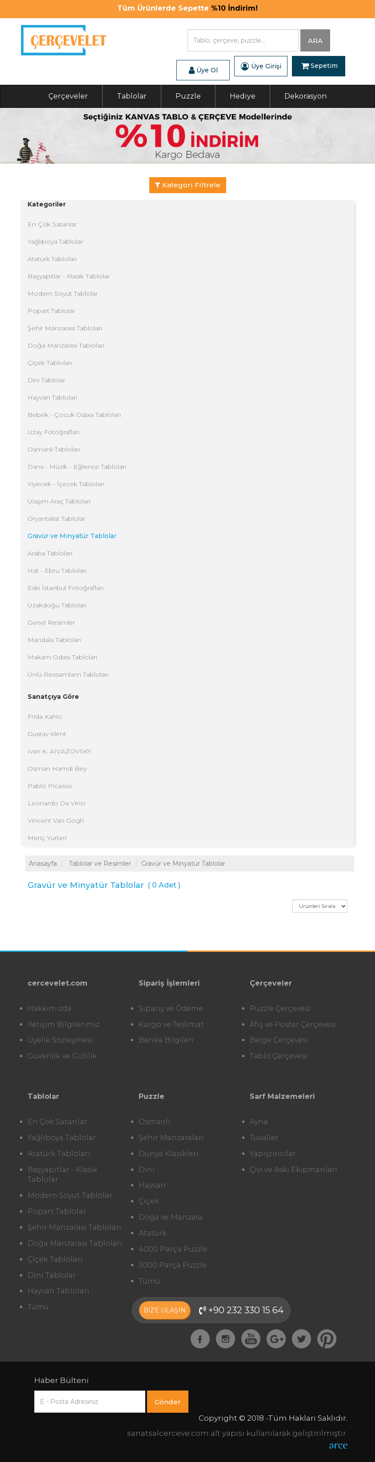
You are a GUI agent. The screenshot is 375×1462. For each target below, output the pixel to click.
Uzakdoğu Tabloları (57, 605)
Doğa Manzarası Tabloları (66, 345)
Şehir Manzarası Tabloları (65, 328)
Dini (147, 1169)
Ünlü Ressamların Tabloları (68, 674)
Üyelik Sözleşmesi (60, 1040)
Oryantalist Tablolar (56, 519)
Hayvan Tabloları (52, 397)
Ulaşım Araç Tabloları (59, 501)
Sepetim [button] (319, 66)
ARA (315, 40)
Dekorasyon (305, 96)
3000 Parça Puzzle (173, 1265)
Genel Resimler (51, 622)
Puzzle (188, 96)
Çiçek (149, 1201)
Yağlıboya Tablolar (55, 242)
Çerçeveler (68, 96)
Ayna (259, 1121)
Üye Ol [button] (203, 70)
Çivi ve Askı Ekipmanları (293, 1169)
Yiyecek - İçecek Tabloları (66, 484)
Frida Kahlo (45, 717)
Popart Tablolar (51, 311)
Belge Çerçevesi (279, 1040)
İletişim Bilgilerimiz (64, 1024)
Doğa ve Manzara (171, 1217)
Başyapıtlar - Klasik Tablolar (69, 276)
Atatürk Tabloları (52, 259)
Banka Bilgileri (166, 1040)
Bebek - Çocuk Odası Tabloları (74, 415)
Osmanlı (154, 1121)
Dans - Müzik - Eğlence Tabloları (77, 467)
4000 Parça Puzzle (173, 1249)
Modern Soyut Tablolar (63, 293)
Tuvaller (264, 1137)
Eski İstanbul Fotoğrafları (66, 588)
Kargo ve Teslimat (171, 1024)
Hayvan (152, 1185)
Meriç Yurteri (47, 838)
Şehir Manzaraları (171, 1137)
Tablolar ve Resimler (100, 864)
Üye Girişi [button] (261, 66)
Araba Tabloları (50, 553)
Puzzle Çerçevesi (280, 1008)
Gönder (168, 1402)
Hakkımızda (50, 1008)
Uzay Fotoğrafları (54, 432)
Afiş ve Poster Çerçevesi (293, 1024)
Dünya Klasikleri (169, 1153)
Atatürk (153, 1233)
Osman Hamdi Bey (57, 769)
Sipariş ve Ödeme (171, 1008)
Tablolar (132, 96)
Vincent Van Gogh (56, 820)
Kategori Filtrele (187, 185)
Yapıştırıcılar (273, 1153)
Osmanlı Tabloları (54, 449)
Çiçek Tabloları (50, 363)
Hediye (242, 96)
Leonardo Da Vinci (56, 803)
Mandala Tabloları (54, 640)
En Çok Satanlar (52, 224)
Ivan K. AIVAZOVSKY (60, 751)
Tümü (38, 1307)
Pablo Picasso (50, 786)
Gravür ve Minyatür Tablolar (72, 536)
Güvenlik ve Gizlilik (62, 1056)
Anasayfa (43, 864)
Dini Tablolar (46, 380)
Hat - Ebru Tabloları (57, 570)
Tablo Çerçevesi (278, 1056)
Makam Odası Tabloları (62, 657)
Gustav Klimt (47, 734)
